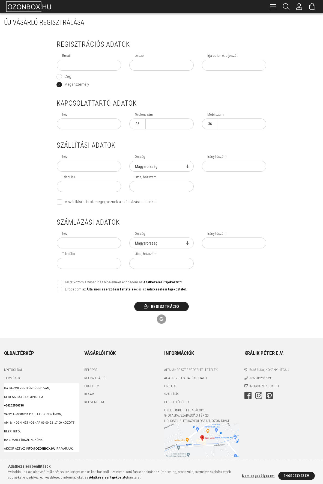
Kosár (89, 394)
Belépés (90, 370)
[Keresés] (286, 6)
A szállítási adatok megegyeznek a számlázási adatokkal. (111, 201)
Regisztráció (165, 306)
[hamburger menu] (273, 6)
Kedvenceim (94, 402)
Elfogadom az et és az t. (126, 289)
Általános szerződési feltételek (191, 370)
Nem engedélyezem (258, 476)
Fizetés (170, 386)
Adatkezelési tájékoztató (185, 378)
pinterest (269, 395)
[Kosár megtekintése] (312, 6)
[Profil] (299, 6)
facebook (248, 395)
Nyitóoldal (13, 370)
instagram (258, 395)
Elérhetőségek (176, 402)
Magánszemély (76, 84)
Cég (67, 76)
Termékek (12, 378)
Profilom (91, 386)
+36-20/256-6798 (260, 378)
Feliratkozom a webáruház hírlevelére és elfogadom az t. (124, 282)
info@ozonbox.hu (264, 386)
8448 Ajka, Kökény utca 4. (269, 370)
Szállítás (171, 394)
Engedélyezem (296, 476)
